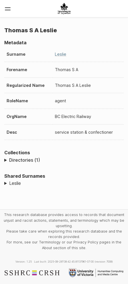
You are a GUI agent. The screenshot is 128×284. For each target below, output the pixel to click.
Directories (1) (24, 160)
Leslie (60, 54)
